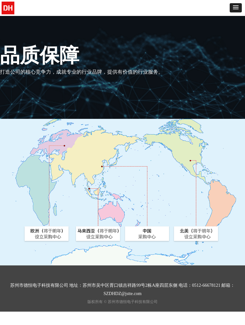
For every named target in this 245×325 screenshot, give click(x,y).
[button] (236, 7)
